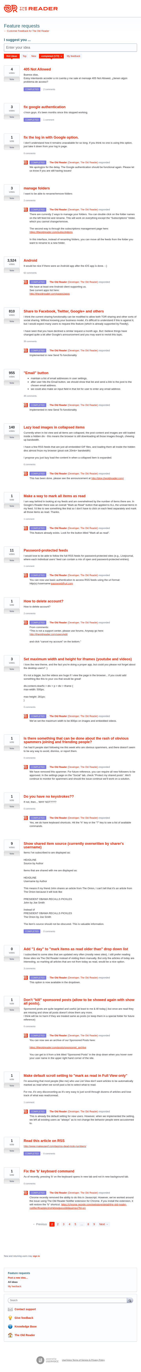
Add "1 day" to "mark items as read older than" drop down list (76, 949)
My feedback (73, 56)
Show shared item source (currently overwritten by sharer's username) (74, 845)
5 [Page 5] (75, 1224)
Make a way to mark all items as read (54, 496)
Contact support (25, 1309)
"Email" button (36, 373)
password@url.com (62, 583)
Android (30, 260)
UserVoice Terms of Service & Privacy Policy (83, 1360)
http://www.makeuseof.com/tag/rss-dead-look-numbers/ (55, 1146)
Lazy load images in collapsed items (54, 427)
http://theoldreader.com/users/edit (49, 634)
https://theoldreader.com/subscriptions (51, 232)
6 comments (29, 464)
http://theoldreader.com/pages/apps (50, 293)
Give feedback (24, 1317)
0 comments (29, 153)
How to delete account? (43, 601)
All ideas (13, 1282)
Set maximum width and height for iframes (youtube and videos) (78, 659)
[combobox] (68, 1300)
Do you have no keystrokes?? (49, 796)
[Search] (130, 1300)
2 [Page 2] (58, 1224)
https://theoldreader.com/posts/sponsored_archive (58, 1047)
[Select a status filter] (51, 56)
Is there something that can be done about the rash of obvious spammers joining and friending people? (76, 740)
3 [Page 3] (63, 1224)
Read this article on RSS (44, 1141)
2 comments (49, 89)
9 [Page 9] (94, 1224)
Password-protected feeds (46, 550)
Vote (11, 79)
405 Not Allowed (37, 69)
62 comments (30, 273)
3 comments (29, 968)
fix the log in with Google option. (51, 137)
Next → (104, 1224)
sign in (36, 1256)
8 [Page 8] (88, 1224)
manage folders (37, 188)
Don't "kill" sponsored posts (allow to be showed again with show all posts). (79, 1001)
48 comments (30, 396)
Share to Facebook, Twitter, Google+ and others (64, 311)
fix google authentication (45, 107)
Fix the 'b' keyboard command (49, 1171)
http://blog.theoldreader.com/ (107, 478)
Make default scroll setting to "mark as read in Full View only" (75, 1076)
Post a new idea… (18, 1277)
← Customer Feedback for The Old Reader (26, 31)
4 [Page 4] (69, 1224)
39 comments (30, 341)
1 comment (48, 120)
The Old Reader (25, 1335)
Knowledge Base (26, 1326)
